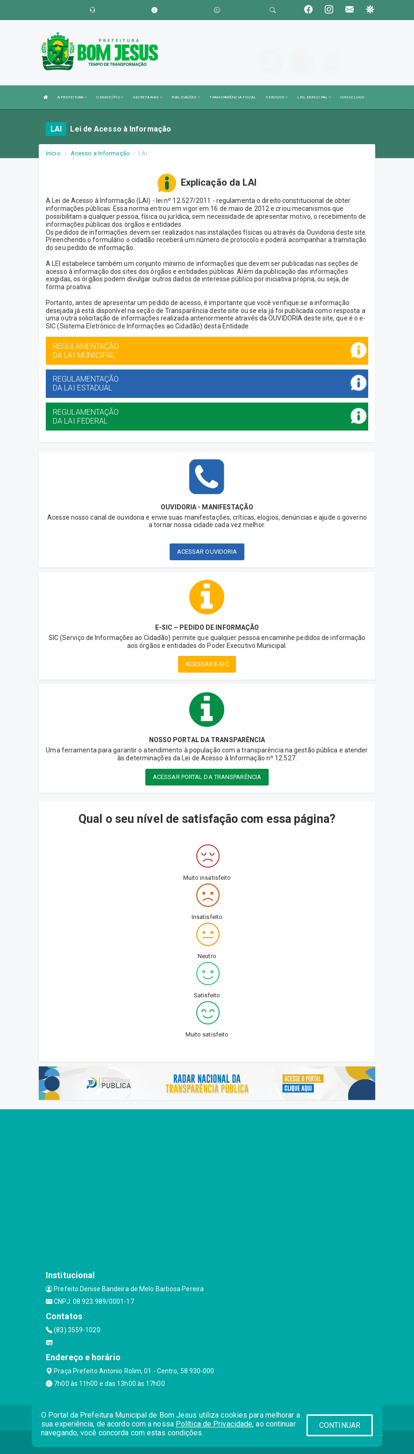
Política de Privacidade (214, 1423)
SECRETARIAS (147, 97)
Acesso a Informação (100, 153)
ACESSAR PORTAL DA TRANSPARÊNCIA (207, 776)
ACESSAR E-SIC (207, 664)
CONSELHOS (352, 97)
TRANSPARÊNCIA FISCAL (232, 97)
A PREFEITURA (71, 97)
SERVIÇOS (276, 97)
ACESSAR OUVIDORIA (207, 551)
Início (53, 153)
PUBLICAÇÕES (185, 97)
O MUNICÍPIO (109, 97)
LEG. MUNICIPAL (314, 97)
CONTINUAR (339, 1425)
